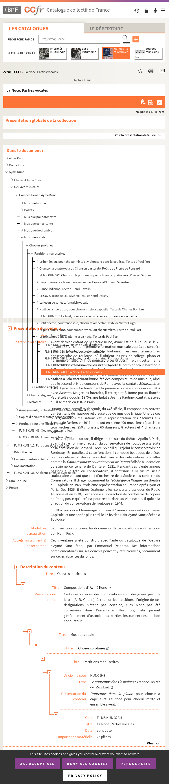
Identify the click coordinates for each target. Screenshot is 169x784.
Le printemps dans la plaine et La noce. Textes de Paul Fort (78, 336)
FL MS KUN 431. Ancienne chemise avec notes (44, 472)
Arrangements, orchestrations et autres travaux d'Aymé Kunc (60, 410)
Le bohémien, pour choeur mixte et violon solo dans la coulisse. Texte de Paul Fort (94, 261)
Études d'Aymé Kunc (28, 180)
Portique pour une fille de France (41, 423)
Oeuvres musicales (26, 187)
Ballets (29, 210)
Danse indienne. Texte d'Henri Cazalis (64, 289)
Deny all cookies (87, 763)
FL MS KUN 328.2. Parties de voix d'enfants (73, 345)
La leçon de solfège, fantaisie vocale (63, 302)
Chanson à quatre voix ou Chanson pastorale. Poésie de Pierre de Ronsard (89, 268)
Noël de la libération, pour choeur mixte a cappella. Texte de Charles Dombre (91, 309)
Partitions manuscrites (49, 253)
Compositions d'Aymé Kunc (37, 195)
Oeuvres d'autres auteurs (31, 459)
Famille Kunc (18, 481)
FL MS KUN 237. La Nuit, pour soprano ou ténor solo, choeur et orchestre (88, 316)
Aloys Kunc (16, 158)
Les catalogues (28, 28)
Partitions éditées (46, 387)
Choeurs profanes (41, 245)
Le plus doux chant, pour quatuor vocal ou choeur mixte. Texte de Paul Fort (90, 330)
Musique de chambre (38, 230)
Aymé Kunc (16, 172)
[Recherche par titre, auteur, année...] (79, 39)
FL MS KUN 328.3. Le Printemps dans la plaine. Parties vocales (86, 358)
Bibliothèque (23, 452)
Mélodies (35, 402)
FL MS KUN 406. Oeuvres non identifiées (46, 430)
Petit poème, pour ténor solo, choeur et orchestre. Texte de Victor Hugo (87, 323)
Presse (13, 487)
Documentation (24, 466)
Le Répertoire (106, 29)
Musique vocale (34, 237)
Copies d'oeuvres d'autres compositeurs (46, 417)
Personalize (136, 763)
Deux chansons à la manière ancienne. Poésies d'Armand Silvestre (84, 282)
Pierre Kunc (17, 165)
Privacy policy (85, 775)
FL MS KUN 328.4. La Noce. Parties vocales (73, 372)
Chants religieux (40, 395)
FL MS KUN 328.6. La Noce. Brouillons (69, 379)
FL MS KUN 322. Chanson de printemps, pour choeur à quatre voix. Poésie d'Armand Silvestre (97, 275)
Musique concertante (38, 223)
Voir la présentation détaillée (135, 135)
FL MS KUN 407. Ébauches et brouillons (45, 437)
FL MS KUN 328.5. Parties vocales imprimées (74, 351)
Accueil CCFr (12, 72)
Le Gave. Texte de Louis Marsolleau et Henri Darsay (73, 296)
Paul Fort (103, 687)
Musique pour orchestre (40, 217)
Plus (150, 743)
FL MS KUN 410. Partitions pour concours (42, 445)
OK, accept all (37, 763)
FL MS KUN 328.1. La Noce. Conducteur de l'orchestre (80, 365)
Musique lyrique (35, 203)
